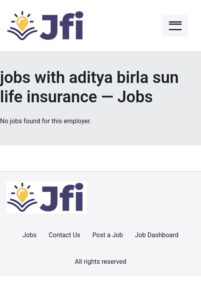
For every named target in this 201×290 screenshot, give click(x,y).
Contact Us (64, 235)
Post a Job (107, 235)
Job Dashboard (156, 235)
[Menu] (175, 26)
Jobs (30, 235)
